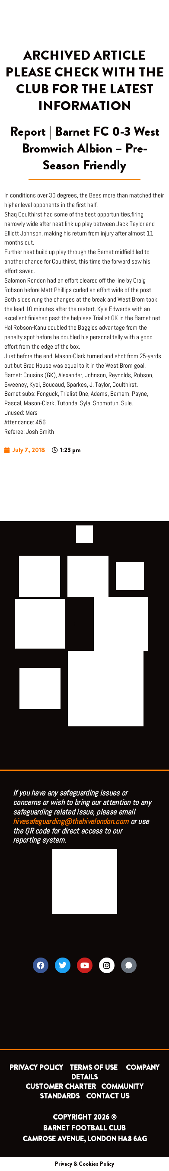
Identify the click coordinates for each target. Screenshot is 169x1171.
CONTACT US (107, 1096)
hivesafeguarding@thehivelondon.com (70, 821)
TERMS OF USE (94, 1067)
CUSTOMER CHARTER (61, 1086)
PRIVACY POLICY (36, 1067)
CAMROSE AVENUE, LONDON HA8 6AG (84, 1139)
